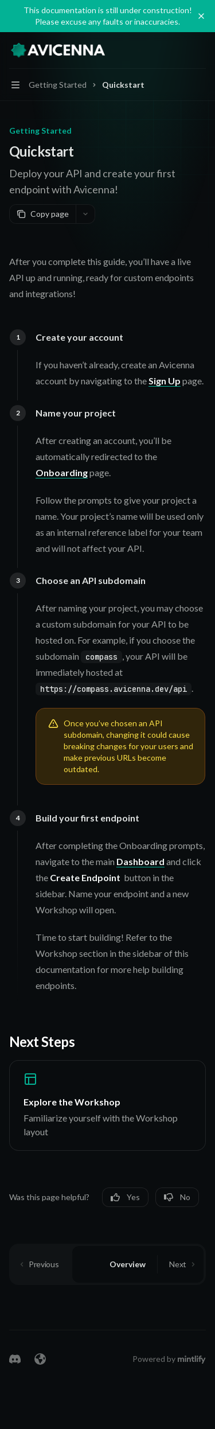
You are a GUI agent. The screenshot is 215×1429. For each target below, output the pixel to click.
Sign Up (164, 380)
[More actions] (200, 50)
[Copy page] (42, 214)
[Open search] (178, 50)
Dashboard (140, 861)
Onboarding (62, 472)
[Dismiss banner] (201, 16)
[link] (107, 1105)
